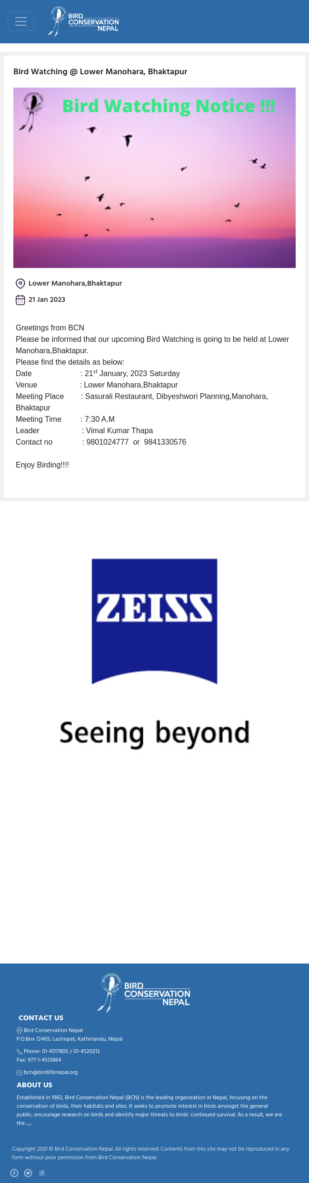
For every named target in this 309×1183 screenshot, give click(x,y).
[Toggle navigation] (21, 21)
